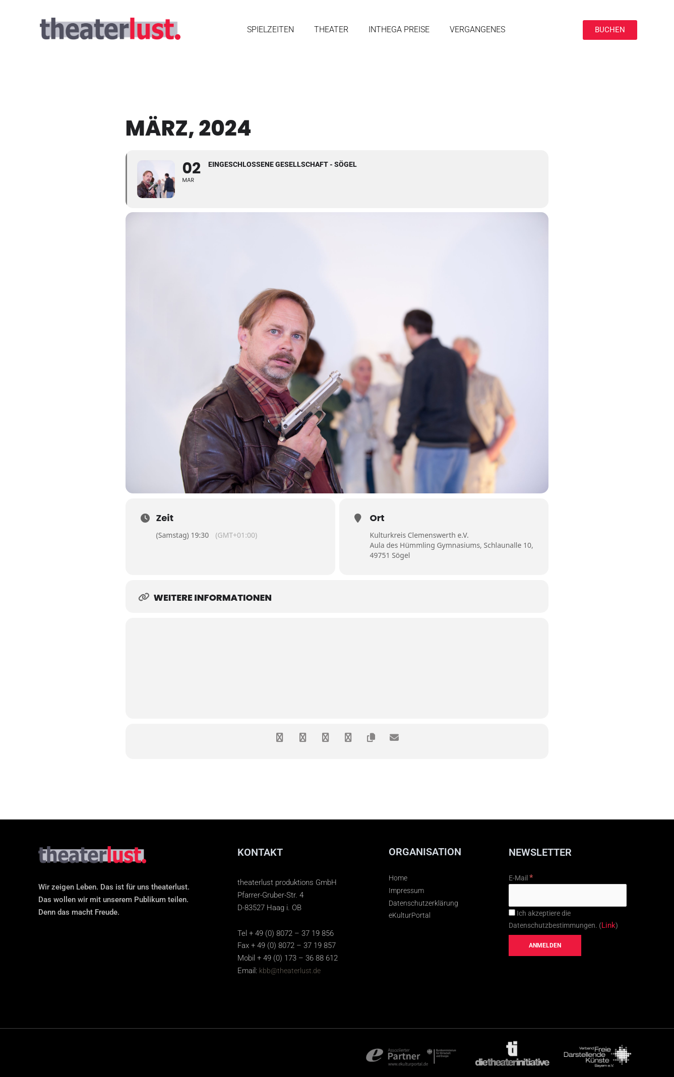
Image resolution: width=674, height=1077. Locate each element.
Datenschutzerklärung (425, 903)
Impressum (407, 890)
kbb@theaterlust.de (291, 970)
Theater (331, 29)
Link (614, 929)
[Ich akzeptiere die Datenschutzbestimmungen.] (512, 916)
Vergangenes (477, 29)
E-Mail (522, 878)
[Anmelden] (545, 950)
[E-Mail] (568, 897)
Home (399, 877)
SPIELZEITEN (270, 29)
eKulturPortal (410, 915)
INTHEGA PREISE (399, 29)
